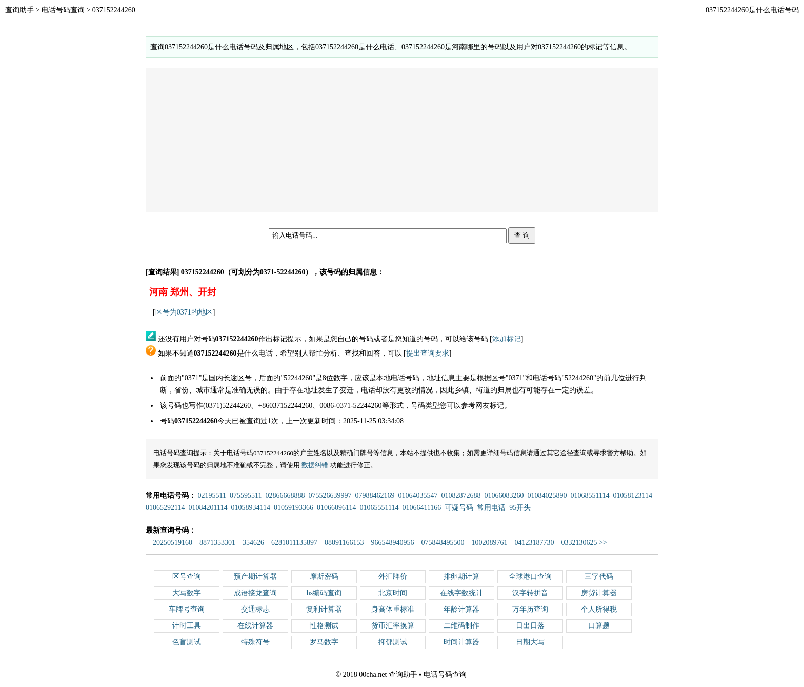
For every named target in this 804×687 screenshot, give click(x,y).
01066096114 (336, 508)
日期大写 (530, 642)
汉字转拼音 (530, 593)
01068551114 (589, 495)
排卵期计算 (461, 576)
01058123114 (632, 495)
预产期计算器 (255, 576)
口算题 (599, 626)
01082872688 (460, 495)
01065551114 (378, 508)
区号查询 (186, 576)
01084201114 (207, 508)
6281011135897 (294, 542)
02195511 (212, 495)
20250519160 (172, 542)
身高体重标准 (392, 609)
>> (603, 542)
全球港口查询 (530, 576)
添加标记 (506, 339)
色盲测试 (186, 642)
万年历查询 (530, 609)
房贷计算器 (599, 593)
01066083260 (504, 495)
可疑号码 (459, 508)
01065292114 (165, 508)
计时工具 (186, 626)
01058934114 (250, 508)
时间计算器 (461, 642)
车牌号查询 (187, 609)
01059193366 (293, 508)
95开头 (520, 508)
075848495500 (442, 542)
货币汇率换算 (392, 626)
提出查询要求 (427, 353)
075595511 (246, 495)
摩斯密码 (324, 576)
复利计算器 (324, 609)
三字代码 (599, 576)
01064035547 (417, 495)
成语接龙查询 (255, 593)
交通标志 (255, 609)
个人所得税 (599, 609)
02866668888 (285, 495)
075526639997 (329, 495)
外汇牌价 (392, 576)
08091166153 (344, 542)
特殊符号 (255, 642)
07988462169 (374, 495)
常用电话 (491, 508)
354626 (253, 542)
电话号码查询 (63, 10)
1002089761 (489, 542)
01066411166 (421, 508)
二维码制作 (461, 626)
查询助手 (19, 10)
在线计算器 (255, 626)
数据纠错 (315, 465)
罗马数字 (324, 642)
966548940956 (392, 542)
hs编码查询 (324, 593)
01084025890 (547, 495)
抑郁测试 (392, 642)
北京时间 (392, 593)
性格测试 (324, 626)
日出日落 (530, 626)
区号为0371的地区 (184, 312)
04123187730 (534, 542)
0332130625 (579, 542)
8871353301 (217, 542)
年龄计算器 (461, 609)
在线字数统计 (461, 593)
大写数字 (186, 593)
